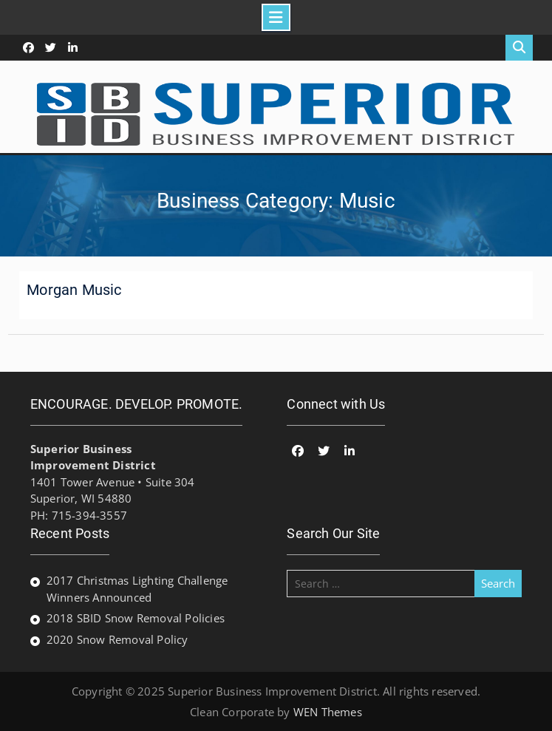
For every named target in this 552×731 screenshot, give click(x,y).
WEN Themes (327, 711)
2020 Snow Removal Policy (117, 639)
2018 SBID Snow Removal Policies (136, 618)
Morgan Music (74, 290)
